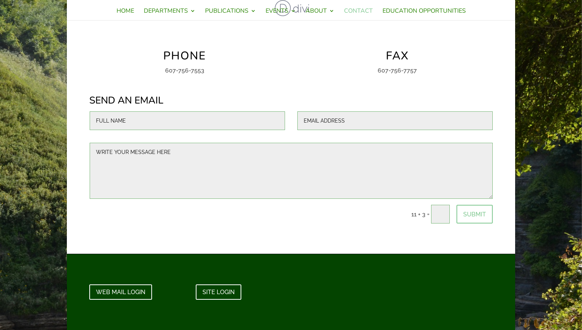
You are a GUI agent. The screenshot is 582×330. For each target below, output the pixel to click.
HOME (125, 11)
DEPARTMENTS (166, 11)
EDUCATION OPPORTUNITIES (424, 11)
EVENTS (277, 11)
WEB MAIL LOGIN (120, 292)
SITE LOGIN (218, 292)
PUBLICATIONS (226, 11)
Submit (474, 214)
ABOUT (316, 11)
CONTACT (358, 11)
